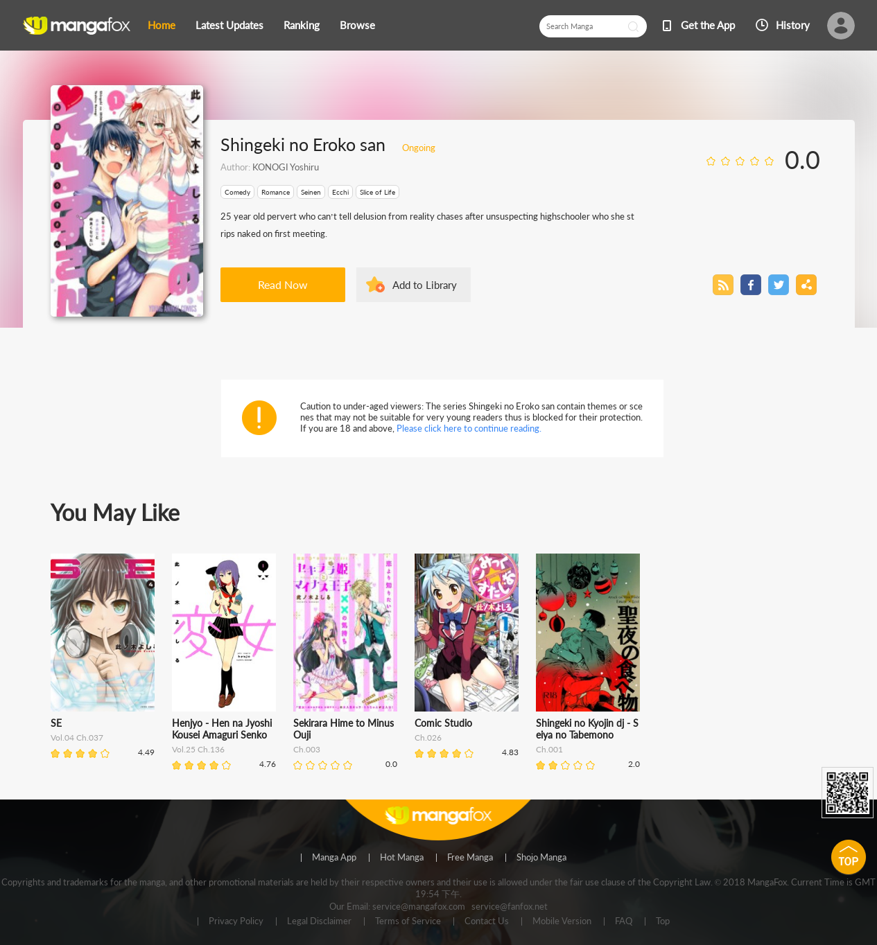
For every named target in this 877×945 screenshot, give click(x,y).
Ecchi (340, 192)
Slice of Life (377, 192)
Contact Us (486, 921)
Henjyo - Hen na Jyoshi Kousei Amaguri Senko (222, 729)
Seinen (311, 192)
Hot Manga (402, 858)
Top (663, 921)
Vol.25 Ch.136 (198, 749)
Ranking (302, 25)
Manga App (334, 858)
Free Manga (470, 858)
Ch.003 (306, 749)
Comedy (237, 192)
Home (161, 25)
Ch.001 (549, 749)
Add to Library (424, 285)
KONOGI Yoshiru (285, 167)
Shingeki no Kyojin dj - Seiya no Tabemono (587, 729)
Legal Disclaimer (319, 921)
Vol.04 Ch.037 (77, 737)
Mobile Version (561, 921)
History (793, 25)
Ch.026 (428, 737)
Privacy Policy (236, 921)
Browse (357, 25)
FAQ (623, 921)
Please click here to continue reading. (469, 428)
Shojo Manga (541, 858)
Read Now (283, 284)
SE (56, 723)
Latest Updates (229, 25)
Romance (275, 192)
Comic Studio (443, 723)
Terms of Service (408, 921)
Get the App (708, 25)
